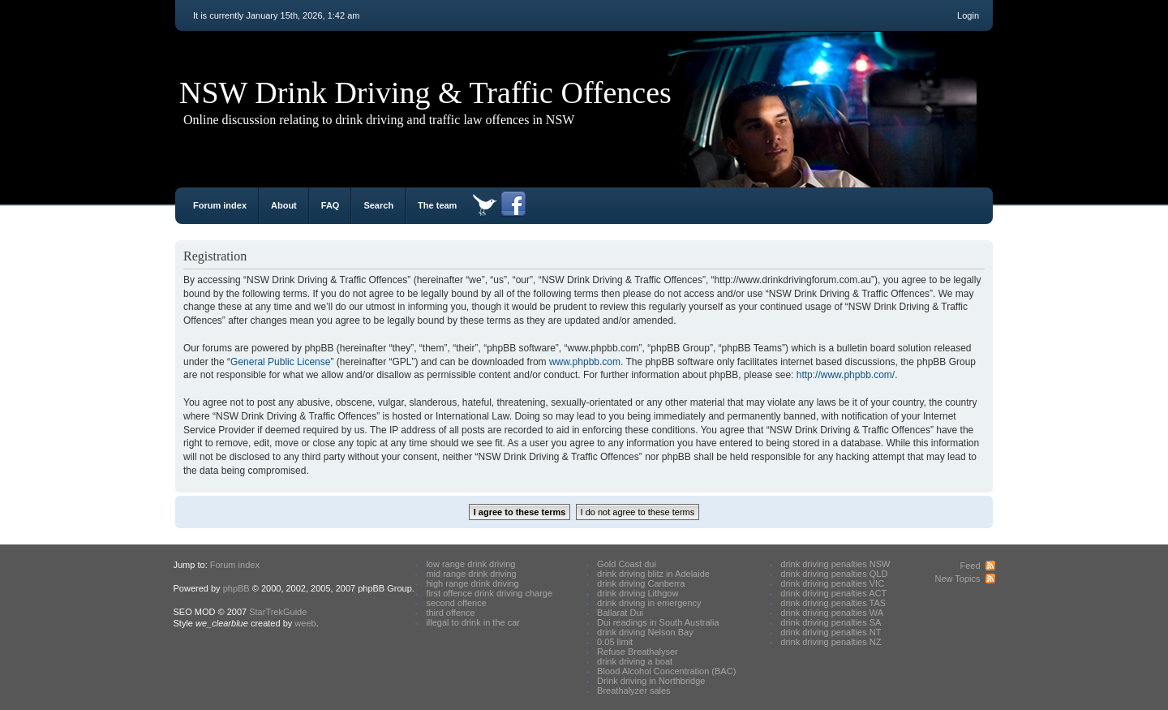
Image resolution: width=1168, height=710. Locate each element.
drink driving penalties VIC (832, 583)
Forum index (220, 205)
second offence (456, 603)
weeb (305, 623)
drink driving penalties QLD (833, 574)
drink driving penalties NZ (830, 642)
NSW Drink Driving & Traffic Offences (425, 92)
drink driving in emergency (649, 603)
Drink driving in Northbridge (651, 681)
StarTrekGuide (278, 612)
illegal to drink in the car (473, 622)
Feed (970, 565)
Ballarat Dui (620, 612)
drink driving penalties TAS (833, 603)
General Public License (280, 362)
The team (437, 205)
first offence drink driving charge (489, 593)
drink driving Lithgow (637, 593)
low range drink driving (470, 564)
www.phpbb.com (584, 362)
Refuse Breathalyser (637, 651)
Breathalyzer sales (634, 690)
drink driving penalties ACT (833, 593)
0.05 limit (615, 642)
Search (378, 205)
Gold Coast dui (626, 564)
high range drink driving (472, 583)
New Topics (957, 578)
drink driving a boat (634, 661)
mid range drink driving (471, 574)
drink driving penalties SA (830, 622)
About (284, 205)
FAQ (330, 205)
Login (968, 15)
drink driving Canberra (641, 583)
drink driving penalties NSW (835, 564)
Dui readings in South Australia (658, 622)
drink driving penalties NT (830, 632)
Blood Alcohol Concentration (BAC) (666, 671)
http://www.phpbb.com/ (846, 375)
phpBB (236, 588)
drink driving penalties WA (831, 612)
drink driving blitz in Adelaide (653, 574)
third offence (450, 612)
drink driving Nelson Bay (645, 632)
